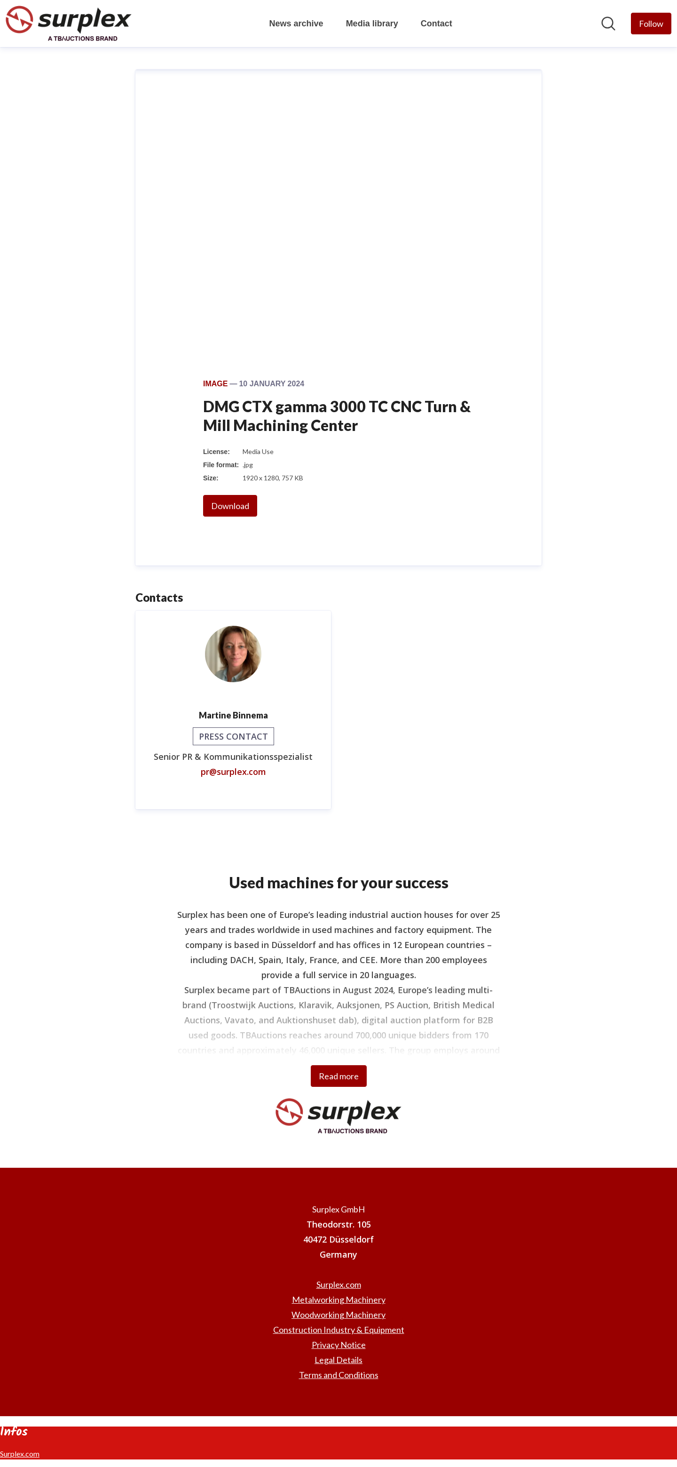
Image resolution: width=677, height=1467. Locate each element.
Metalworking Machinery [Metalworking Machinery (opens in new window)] (339, 1299)
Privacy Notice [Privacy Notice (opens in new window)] (339, 1344)
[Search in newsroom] (608, 23)
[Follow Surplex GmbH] (651, 23)
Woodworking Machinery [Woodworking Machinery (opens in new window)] (338, 1314)
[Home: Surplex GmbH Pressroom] (69, 23)
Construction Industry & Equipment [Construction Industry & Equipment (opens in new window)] (338, 1329)
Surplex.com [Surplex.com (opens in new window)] (338, 1284)
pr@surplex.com (233, 771)
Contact (436, 23)
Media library (372, 23)
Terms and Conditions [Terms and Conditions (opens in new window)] (338, 1375)
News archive (296, 23)
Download (230, 506)
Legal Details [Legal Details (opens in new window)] (338, 1360)
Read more (339, 1076)
